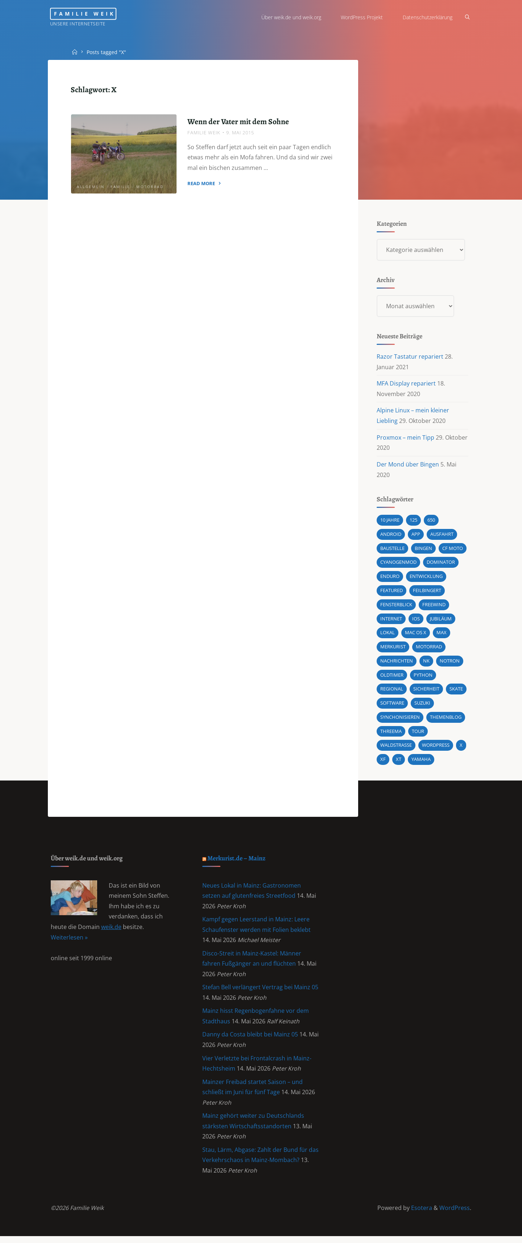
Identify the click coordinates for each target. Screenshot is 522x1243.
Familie (121, 186)
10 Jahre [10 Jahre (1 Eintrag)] (389, 521)
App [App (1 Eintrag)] (415, 536)
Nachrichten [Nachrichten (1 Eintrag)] (396, 663)
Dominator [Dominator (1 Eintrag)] (441, 564)
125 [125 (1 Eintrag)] (413, 521)
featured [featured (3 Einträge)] (391, 592)
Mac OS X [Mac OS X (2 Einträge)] (415, 635)
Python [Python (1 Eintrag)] (423, 677)
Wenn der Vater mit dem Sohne (238, 122)
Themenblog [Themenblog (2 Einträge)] (445, 720)
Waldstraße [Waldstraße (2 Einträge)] (396, 748)
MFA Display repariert (406, 384)
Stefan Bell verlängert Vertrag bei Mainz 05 (261, 992)
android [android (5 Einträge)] (390, 536)
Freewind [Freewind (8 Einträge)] (434, 606)
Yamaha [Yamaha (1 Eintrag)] (421, 762)
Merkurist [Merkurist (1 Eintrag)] (393, 649)
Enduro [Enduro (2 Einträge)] (389, 578)
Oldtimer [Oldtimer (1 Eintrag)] (391, 677)
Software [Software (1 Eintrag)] (392, 705)
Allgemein (91, 186)
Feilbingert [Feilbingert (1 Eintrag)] (427, 592)
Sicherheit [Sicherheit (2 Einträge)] (426, 691)
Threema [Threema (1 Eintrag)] (391, 734)
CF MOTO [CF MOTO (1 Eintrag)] (452, 550)
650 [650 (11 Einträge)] (431, 521)
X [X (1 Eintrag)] (461, 748)
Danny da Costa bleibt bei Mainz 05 (250, 1040)
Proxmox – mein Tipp (405, 439)
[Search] (466, 17)
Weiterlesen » (69, 941)
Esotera (421, 1214)
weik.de (111, 931)
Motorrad (150, 186)
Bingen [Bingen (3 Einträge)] (423, 550)
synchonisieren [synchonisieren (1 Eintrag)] (400, 720)
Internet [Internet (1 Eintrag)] (391, 621)
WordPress (454, 1214)
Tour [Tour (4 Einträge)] (418, 734)
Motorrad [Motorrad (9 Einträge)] (429, 649)
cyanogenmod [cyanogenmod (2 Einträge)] (398, 564)
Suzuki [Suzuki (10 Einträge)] (422, 705)
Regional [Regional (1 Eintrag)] (391, 691)
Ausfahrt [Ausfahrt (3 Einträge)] (441, 536)
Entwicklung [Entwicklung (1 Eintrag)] (426, 578)
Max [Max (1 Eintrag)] (441, 635)
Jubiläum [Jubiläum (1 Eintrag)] (441, 621)
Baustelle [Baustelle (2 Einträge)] (392, 550)
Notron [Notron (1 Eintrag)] (450, 663)
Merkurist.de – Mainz (238, 861)
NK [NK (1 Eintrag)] (426, 663)
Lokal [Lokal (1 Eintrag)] (387, 635)
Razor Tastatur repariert (410, 358)
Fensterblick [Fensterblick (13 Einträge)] (396, 606)
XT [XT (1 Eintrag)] (398, 762)
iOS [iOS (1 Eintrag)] (416, 621)
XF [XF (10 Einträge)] (383, 762)
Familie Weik (88, 13)
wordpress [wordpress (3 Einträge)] (436, 748)
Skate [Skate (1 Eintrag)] (456, 691)
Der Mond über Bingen (408, 466)
